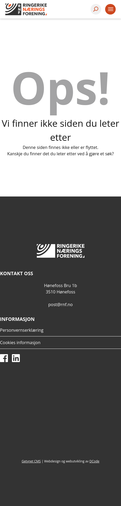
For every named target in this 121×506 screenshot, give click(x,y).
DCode (94, 461)
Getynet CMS (31, 461)
